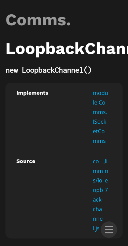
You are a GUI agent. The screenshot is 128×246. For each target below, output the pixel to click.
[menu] (109, 229)
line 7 (106, 176)
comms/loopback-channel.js (98, 195)
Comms (35, 19)
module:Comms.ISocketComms (100, 117)
